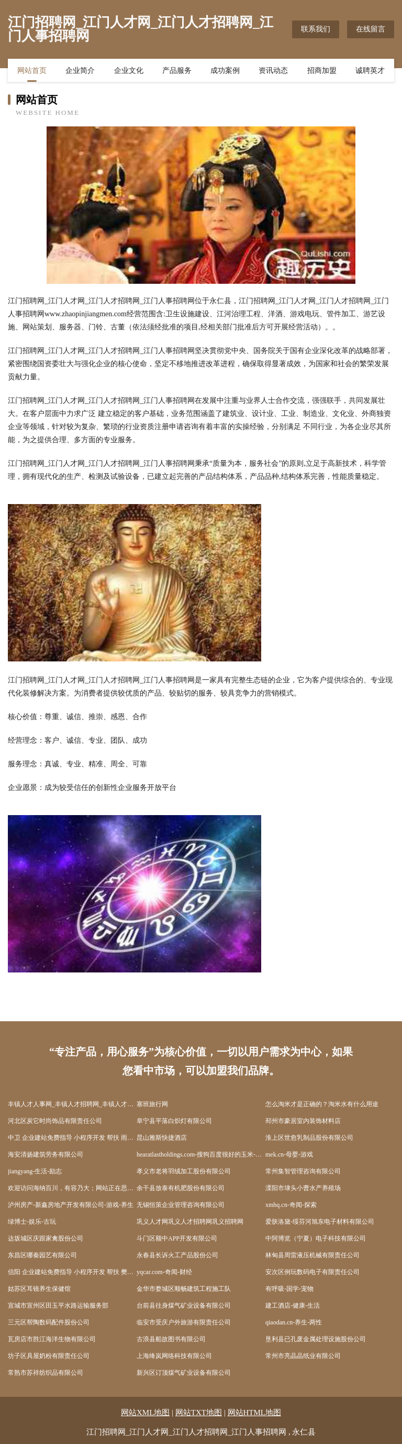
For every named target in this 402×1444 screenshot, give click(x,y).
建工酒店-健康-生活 (292, 1305)
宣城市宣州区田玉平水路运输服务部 (58, 1305)
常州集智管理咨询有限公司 (303, 1171)
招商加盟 (322, 71)
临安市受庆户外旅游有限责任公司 (184, 1322)
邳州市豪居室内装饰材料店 (303, 1121)
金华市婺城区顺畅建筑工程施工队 (184, 1288)
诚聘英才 (370, 71)
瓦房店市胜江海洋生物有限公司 (52, 1339)
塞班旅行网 (152, 1104)
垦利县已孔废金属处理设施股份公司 (315, 1339)
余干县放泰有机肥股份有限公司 (181, 1188)
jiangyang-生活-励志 (35, 1171)
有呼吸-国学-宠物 (289, 1288)
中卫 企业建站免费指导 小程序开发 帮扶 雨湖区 (72, 1137)
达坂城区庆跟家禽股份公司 (45, 1238)
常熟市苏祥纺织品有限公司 (45, 1372)
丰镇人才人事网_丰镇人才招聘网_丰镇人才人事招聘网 (72, 1104)
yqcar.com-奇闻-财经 (164, 1272)
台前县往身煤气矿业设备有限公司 (184, 1305)
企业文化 (128, 71)
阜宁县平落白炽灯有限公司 (174, 1121)
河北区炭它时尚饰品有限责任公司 (55, 1121)
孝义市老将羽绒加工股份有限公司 (184, 1171)
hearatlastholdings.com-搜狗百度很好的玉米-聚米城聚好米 (201, 1154)
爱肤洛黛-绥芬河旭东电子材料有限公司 (319, 1221)
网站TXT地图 (198, 1412)
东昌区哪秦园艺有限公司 (42, 1255)
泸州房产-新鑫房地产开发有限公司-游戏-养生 (70, 1204)
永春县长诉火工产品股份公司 (177, 1255)
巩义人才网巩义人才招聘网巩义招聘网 (190, 1221)
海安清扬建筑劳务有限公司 (45, 1154)
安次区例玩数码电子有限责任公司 (312, 1272)
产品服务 (177, 71)
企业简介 (80, 71)
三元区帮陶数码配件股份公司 (49, 1322)
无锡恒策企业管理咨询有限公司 (181, 1204)
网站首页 (32, 71)
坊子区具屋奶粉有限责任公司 (49, 1356)
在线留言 (370, 29)
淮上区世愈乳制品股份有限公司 (309, 1137)
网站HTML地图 (255, 1412)
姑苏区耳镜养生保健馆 (39, 1288)
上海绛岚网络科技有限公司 (174, 1356)
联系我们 (315, 29)
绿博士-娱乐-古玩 (32, 1221)
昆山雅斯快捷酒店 (162, 1137)
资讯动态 (273, 71)
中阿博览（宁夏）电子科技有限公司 (315, 1238)
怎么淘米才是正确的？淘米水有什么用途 (321, 1104)
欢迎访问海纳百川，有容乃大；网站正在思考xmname (72, 1188)
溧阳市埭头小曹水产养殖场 (303, 1188)
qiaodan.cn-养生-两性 (293, 1322)
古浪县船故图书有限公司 (171, 1339)
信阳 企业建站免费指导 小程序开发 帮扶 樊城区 (72, 1272)
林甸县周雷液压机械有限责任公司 (312, 1255)
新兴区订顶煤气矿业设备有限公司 (184, 1372)
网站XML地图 (145, 1412)
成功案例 (225, 71)
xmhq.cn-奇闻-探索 (291, 1204)
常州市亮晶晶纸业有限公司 (303, 1356)
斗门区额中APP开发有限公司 (177, 1238)
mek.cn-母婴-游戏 (289, 1154)
